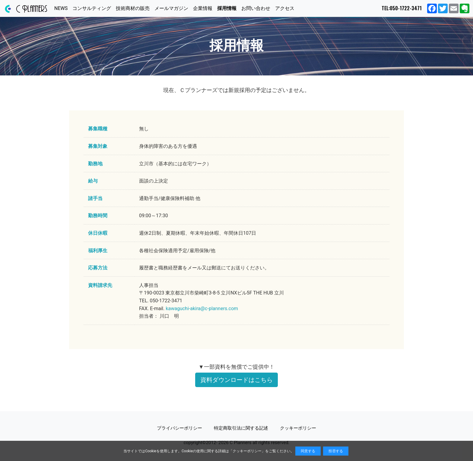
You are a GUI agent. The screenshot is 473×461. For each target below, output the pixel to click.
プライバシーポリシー (179, 428)
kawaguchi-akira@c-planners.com (202, 308)
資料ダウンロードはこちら (236, 379)
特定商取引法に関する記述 (241, 428)
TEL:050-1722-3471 (402, 8)
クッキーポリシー (247, 451)
